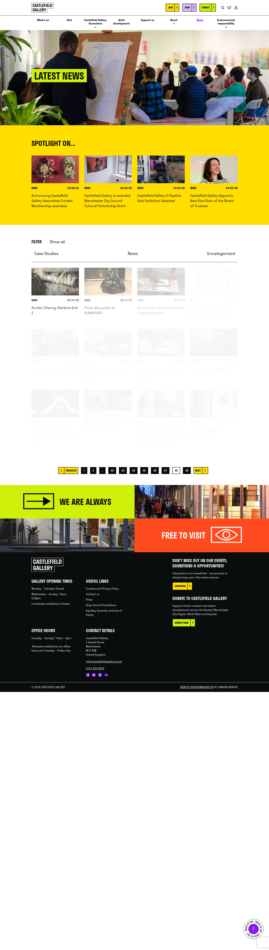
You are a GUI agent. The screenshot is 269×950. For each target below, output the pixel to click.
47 (165, 470)
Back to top (253, 929)
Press (89, 599)
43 (122, 470)
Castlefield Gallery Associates (95, 21)
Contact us (92, 594)
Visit (69, 20)
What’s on (43, 20)
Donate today (182, 623)
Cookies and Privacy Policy (102, 588)
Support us (147, 20)
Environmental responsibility (226, 21)
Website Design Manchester (196, 687)
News (200, 20)
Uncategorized (221, 253)
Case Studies (46, 253)
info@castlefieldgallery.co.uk (104, 661)
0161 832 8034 (95, 668)
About (173, 20)
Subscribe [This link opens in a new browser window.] (180, 586)
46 (154, 470)
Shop (187, 7)
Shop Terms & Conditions (101, 605)
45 (144, 470)
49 (186, 470)
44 (133, 470)
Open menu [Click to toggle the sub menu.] (95, 28)
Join (170, 7)
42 (112, 470)
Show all (57, 242)
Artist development (121, 21)
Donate (205, 7)
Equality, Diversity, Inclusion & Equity (104, 612)
